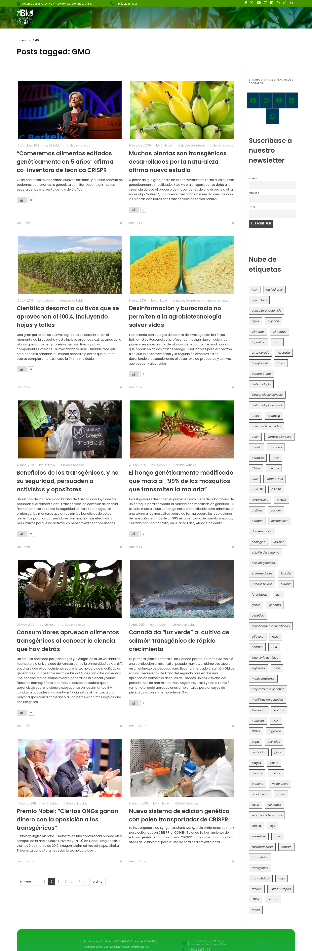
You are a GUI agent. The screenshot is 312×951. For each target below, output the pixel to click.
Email (252, 207)
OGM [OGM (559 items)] (276, 721)
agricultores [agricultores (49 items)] (274, 290)
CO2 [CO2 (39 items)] (255, 479)
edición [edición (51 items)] (279, 542)
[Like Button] (22, 200)
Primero (25, 882)
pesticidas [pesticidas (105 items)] (259, 752)
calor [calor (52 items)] (255, 437)
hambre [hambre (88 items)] (257, 647)
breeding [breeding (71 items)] (274, 416)
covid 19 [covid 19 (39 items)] (257, 489)
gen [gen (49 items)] (278, 595)
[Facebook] (253, 100)
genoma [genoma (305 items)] (275, 605)
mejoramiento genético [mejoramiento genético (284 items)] (268, 689)
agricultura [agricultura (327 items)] (259, 300)
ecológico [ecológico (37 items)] (258, 542)
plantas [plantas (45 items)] (257, 773)
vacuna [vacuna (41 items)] (273, 899)
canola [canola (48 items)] (256, 447)
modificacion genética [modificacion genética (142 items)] (267, 700)
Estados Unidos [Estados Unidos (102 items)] (262, 584)
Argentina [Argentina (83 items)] (258, 342)
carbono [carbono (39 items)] (276, 447)
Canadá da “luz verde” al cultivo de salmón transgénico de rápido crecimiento (179, 640)
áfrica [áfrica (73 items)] (256, 910)
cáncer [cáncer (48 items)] (276, 510)
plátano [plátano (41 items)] (276, 773)
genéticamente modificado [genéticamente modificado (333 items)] (271, 626)
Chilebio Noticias (78, 146)
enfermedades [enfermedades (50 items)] (262, 573)
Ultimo (97, 882)
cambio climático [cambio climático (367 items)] (279, 437)
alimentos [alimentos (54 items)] (279, 332)
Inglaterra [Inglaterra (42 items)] (258, 668)
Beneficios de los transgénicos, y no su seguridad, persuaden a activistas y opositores (68, 481)
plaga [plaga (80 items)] (278, 752)
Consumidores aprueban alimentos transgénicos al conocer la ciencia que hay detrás (68, 640)
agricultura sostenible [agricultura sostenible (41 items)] (266, 311)
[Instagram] (266, 100)
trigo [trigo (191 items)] (281, 878)
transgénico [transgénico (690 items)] (260, 868)
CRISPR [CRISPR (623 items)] (276, 489)
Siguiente (86, 881)
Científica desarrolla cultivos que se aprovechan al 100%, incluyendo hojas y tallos (68, 316)
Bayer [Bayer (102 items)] (281, 363)
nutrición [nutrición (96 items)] (258, 721)
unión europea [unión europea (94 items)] (280, 889)
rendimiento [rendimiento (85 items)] (260, 794)
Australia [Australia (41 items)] (284, 353)
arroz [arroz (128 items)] (277, 342)
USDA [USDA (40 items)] (255, 899)
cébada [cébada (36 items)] (257, 521)
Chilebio (55, 146)
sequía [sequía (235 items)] (256, 826)
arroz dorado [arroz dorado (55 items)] (260, 353)
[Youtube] (279, 100)
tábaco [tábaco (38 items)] (257, 889)
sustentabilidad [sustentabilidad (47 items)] (262, 847)
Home (22, 40)
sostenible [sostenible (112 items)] (259, 836)
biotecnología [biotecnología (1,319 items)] (261, 384)
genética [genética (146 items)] (258, 616)
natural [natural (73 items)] (279, 710)
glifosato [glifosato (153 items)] (257, 637)
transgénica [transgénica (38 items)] (260, 857)
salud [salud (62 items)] (255, 805)
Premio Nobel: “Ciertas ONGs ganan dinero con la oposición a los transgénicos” (67, 819)
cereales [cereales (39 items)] (258, 458)
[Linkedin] (291, 100)
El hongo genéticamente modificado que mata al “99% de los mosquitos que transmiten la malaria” (181, 481)
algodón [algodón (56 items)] (273, 321)
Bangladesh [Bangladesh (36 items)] (260, 363)
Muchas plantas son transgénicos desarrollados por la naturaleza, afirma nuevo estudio (177, 161)
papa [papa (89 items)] (255, 742)
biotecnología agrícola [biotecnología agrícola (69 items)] (267, 395)
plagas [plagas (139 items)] (256, 763)
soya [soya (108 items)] (277, 836)
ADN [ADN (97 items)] (254, 290)
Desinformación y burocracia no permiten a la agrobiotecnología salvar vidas (175, 316)
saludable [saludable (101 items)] (274, 805)
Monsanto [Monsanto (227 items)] (258, 710)
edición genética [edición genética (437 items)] (263, 563)
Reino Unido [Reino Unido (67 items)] (280, 784)
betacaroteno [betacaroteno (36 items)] (261, 374)
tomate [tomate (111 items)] (286, 847)
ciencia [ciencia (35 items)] (274, 468)
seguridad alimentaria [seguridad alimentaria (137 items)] (267, 815)
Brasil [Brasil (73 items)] (255, 416)
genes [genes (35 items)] (256, 605)
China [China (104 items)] (256, 468)
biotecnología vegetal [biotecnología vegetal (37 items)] (267, 405)
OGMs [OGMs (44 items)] (256, 731)
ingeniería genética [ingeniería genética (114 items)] (265, 658)
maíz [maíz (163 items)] (277, 668)
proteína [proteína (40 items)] (257, 784)
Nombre (254, 178)
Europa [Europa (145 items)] (286, 584)
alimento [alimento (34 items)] (258, 332)
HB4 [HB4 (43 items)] (274, 647)
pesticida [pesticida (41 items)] (274, 742)
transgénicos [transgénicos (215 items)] (261, 878)
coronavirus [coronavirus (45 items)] (274, 479)
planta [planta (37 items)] (274, 763)
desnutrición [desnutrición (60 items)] (279, 521)
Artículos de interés (191, 146)
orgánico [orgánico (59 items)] (275, 731)
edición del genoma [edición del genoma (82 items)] (265, 553)
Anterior (37, 881)
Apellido (254, 193)
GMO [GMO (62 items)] (275, 637)
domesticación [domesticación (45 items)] (262, 531)
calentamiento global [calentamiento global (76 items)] (266, 426)
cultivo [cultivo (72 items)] (281, 500)
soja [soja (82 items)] (272, 826)
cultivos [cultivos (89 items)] (257, 510)
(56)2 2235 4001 (126, 4)
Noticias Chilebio (72, 301)
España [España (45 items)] (286, 573)
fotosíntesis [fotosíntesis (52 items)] (259, 595)
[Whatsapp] (272, 116)
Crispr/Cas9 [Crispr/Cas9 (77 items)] (260, 500)
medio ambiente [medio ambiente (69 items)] (263, 679)
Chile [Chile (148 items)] (275, 458)
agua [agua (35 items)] (255, 321)
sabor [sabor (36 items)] (281, 794)
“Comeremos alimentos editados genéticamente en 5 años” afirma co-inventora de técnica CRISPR (65, 161)
